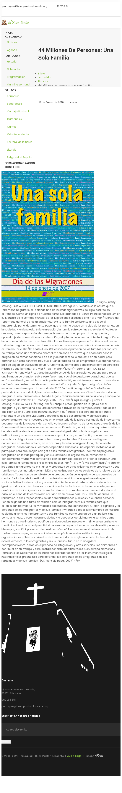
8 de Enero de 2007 (51, 102)
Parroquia (12, 56)
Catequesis (14, 119)
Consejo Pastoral (18, 111)
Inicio (9, 33)
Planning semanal (18, 84)
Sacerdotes (14, 104)
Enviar (6, 741)
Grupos (10, 90)
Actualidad (13, 36)
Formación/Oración (20, 163)
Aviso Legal (74, 756)
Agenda (12, 50)
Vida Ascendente (18, 134)
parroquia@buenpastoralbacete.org (24, 706)
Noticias (12, 42)
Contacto (12, 167)
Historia (12, 61)
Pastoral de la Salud (19, 142)
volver (72, 102)
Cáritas (11, 127)
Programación (16, 77)
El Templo (13, 69)
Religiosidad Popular (19, 157)
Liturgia (11, 150)
